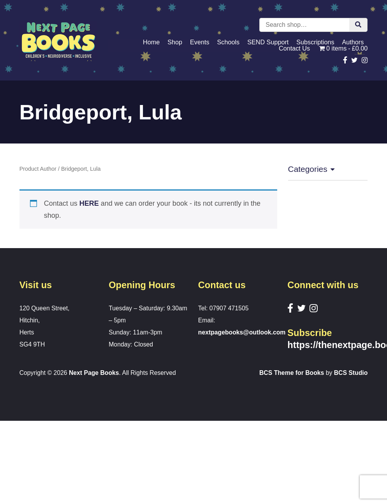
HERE (89, 203)
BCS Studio (351, 372)
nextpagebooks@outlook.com (242, 332)
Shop (174, 42)
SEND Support (267, 42)
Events (199, 42)
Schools (228, 42)
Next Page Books (94, 372)
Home (151, 42)
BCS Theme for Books (291, 372)
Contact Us (294, 48)
